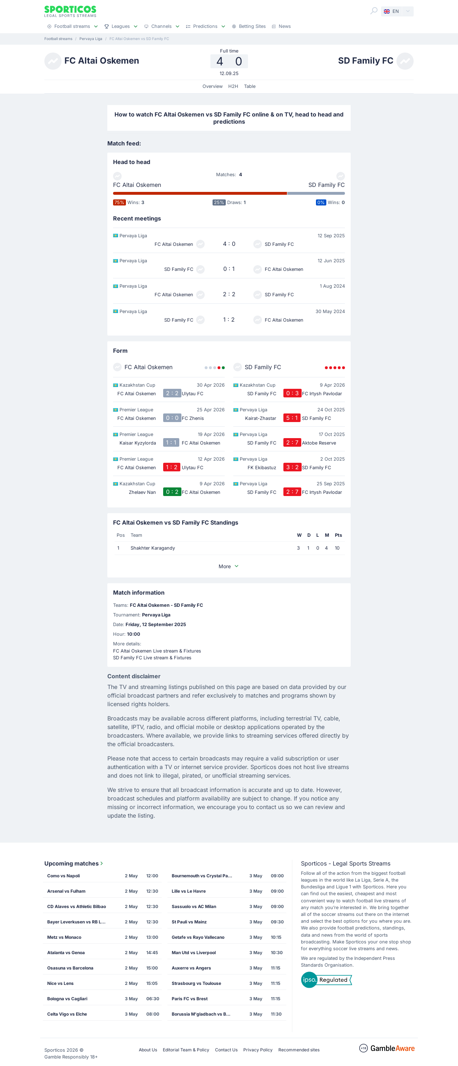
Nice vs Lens (60, 983)
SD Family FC (326, 184)
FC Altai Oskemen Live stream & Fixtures (157, 651)
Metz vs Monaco (64, 937)
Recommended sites (299, 1049)
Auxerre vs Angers (191, 968)
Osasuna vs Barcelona (70, 968)
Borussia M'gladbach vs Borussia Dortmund (204, 1014)
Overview (213, 86)
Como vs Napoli (63, 875)
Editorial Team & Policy (186, 1049)
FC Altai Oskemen (137, 184)
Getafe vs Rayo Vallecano (198, 937)
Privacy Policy (258, 1049)
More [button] (229, 566)
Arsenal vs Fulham (66, 891)
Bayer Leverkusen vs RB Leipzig (79, 921)
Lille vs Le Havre (189, 891)
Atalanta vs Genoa (66, 952)
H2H (233, 86)
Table (249, 86)
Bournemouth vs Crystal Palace (204, 875)
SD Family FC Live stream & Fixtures (152, 657)
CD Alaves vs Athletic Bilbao (76, 906)
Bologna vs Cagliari (67, 998)
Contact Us (226, 1049)
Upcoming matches (74, 863)
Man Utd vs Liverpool (194, 952)
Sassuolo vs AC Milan (194, 906)
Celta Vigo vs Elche (67, 1014)
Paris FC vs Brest (190, 998)
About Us (148, 1049)
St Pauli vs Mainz (189, 921)
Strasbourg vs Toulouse (196, 983)
